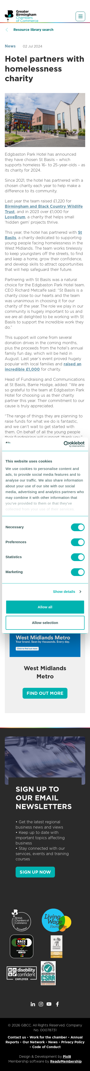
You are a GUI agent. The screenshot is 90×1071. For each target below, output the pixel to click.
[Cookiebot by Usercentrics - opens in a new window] (64, 444)
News (10, 46)
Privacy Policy (72, 1042)
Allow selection (45, 623)
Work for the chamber (48, 1037)
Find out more (45, 693)
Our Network (34, 1042)
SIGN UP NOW (35, 872)
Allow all (45, 607)
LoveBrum (15, 217)
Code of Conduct (46, 1047)
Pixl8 (67, 1056)
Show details (64, 591)
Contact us (17, 1037)
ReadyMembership (66, 1061)
